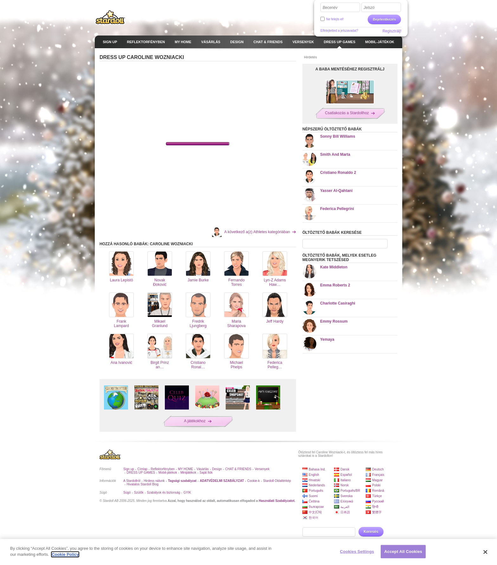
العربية (344, 507)
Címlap (142, 469)
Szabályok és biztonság (163, 492)
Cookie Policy (65, 554)
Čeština (314, 501)
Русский (378, 501)
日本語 (345, 512)
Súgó (127, 492)
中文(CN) (315, 512)
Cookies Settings (357, 551)
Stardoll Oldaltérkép (277, 481)
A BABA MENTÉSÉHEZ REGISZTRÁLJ (349, 69)
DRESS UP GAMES (140, 472)
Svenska (346, 496)
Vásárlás (203, 469)
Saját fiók (206, 472)
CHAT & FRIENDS (238, 469)
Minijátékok (188, 472)
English (314, 474)
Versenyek (262, 469)
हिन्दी (375, 507)
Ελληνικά (346, 501)
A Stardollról (131, 481)
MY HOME (185, 469)
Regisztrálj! (392, 31)
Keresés (371, 531)
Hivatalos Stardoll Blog (142, 484)
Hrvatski (314, 480)
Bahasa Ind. (317, 469)
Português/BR (350, 490)
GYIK (187, 492)
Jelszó (369, 7)
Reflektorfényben (163, 469)
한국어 (313, 517)
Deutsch (378, 469)
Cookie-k (253, 481)
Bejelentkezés (384, 19)
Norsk (344, 485)
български (316, 507)
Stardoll (110, 17)
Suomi (313, 496)
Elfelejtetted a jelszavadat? (339, 30)
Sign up (128, 469)
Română (378, 490)
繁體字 (377, 512)
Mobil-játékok (167, 472)
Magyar (377, 480)
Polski (376, 485)
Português (316, 490)
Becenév (330, 7)
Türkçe (377, 496)
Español (346, 474)
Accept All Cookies (403, 551)
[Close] (485, 552)
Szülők (139, 492)
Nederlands (317, 485)
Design (217, 469)
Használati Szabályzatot (276, 501)
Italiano (345, 480)
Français (378, 474)
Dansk (344, 469)
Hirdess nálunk (154, 481)
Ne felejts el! (335, 19)
